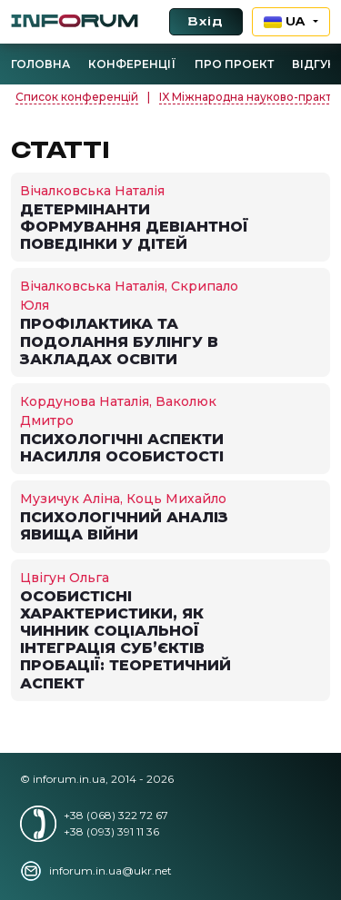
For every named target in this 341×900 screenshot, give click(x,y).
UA (287, 21)
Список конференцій (76, 97)
